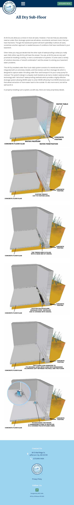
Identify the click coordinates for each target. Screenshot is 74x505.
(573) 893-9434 (64, 4)
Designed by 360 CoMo (37, 493)
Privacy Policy (37, 479)
